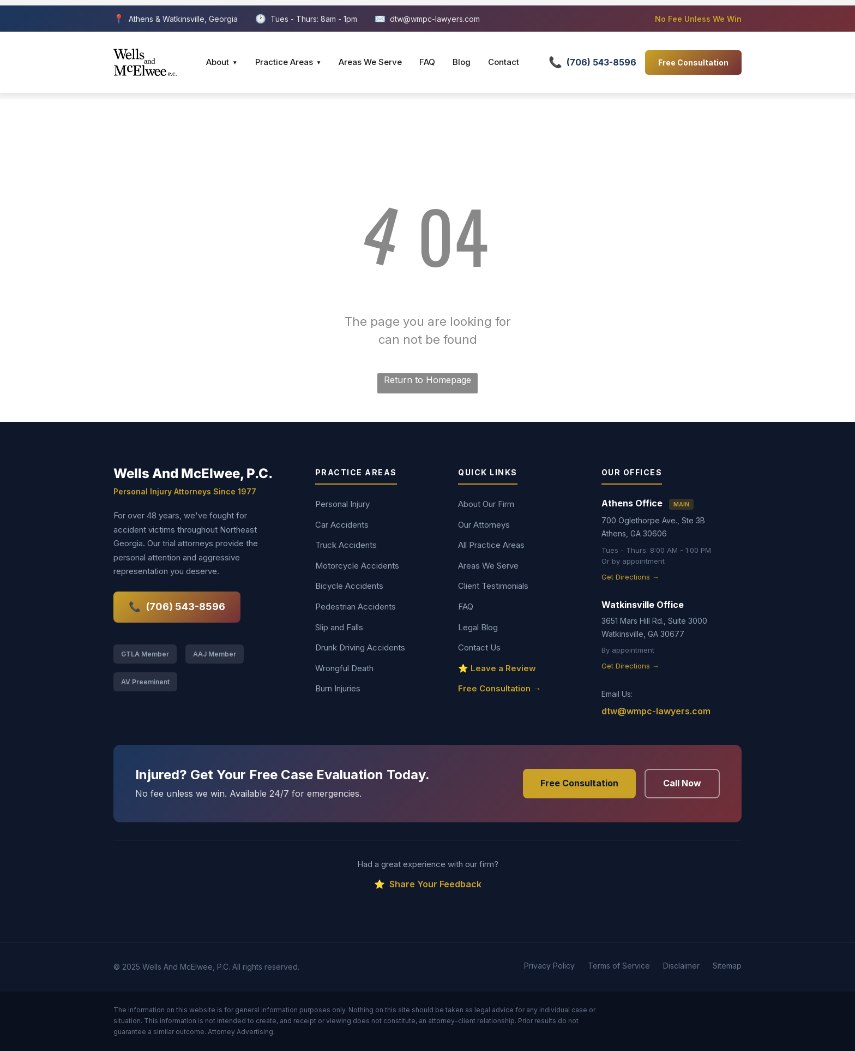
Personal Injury (342, 504)
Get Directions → (630, 576)
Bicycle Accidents (349, 586)
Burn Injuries (337, 688)
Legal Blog (478, 627)
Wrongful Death (344, 668)
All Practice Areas (491, 545)
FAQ (427, 62)
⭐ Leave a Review (497, 668)
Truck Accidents (346, 545)
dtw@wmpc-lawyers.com (435, 18)
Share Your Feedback (427, 884)
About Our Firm (486, 504)
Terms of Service (619, 965)
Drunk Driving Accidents (360, 647)
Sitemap (727, 965)
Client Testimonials (493, 586)
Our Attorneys (484, 524)
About (222, 62)
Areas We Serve (370, 62)
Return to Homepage (427, 379)
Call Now (682, 783)
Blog (462, 62)
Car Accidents (342, 524)
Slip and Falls (339, 627)
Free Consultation (693, 62)
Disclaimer (681, 965)
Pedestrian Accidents (355, 606)
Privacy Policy (549, 965)
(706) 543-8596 (177, 607)
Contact (503, 62)
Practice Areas (288, 62)
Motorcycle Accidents (357, 565)
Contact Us (479, 647)
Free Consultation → (499, 688)
